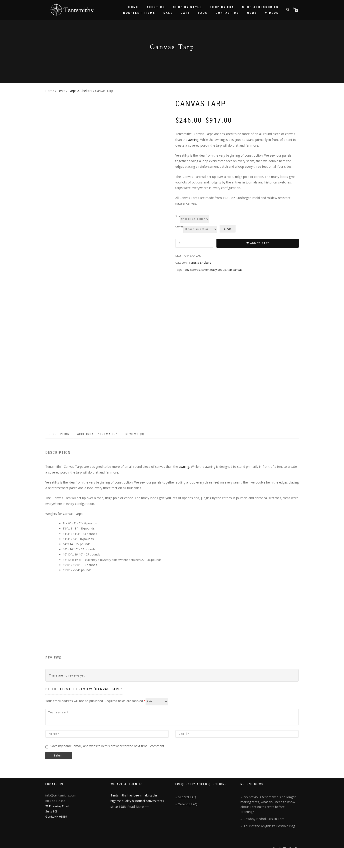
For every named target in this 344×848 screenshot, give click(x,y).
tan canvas (235, 269)
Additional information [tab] (97, 434)
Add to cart (259, 242)
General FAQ (186, 797)
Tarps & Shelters (80, 91)
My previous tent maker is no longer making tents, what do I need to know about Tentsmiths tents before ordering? (267, 801)
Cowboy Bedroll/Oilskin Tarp (263, 813)
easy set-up (218, 269)
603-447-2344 (54, 800)
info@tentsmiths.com (59, 795)
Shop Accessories (260, 7)
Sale (168, 12)
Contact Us (227, 12)
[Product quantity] (194, 243)
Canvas (179, 226)
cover (205, 269)
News (252, 12)
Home (133, 7)
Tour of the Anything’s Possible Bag (267, 820)
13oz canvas (191, 269)
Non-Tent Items (139, 12)
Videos (272, 12)
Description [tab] (59, 434)
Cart (185, 12)
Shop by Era (222, 7)
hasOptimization (97, 843)
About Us (155, 7)
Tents (61, 91)
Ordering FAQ (187, 804)
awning (193, 139)
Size (177, 216)
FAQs (203, 12)
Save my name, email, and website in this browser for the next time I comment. (107, 746)
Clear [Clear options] (227, 229)
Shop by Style (187, 7)
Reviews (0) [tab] (135, 434)
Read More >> (137, 806)
